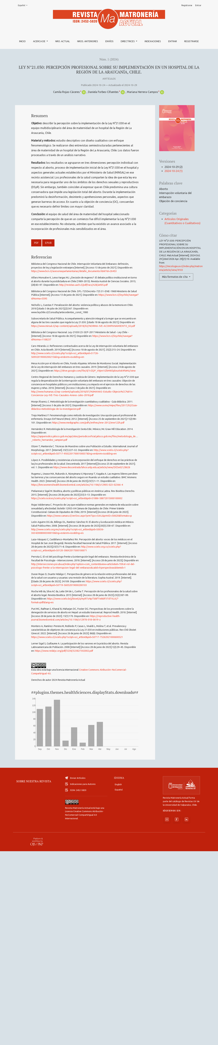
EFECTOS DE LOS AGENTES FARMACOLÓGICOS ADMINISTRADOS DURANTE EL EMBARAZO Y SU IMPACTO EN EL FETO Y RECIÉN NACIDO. (105, 802)
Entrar (172, 41)
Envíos (109, 41)
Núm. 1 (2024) (109, 59)
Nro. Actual (62, 41)
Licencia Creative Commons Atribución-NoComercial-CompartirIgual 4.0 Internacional (84, 1008)
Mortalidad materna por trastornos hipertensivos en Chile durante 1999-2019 (111, 859)
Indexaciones (153, 41)
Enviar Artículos (75, 971)
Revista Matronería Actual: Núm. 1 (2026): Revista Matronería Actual (123, 883)
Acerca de (39, 41)
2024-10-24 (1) (174, 170)
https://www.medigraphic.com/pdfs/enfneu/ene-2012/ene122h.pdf (88, 422)
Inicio (22, 41)
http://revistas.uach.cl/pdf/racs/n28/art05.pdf (83, 285)
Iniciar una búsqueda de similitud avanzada (61, 899)
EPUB (48, 242)
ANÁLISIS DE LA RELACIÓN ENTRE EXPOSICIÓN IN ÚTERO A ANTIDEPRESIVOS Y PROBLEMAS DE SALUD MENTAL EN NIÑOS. (110, 822)
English (118, 978)
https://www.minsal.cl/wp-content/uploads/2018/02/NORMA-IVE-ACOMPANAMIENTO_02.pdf (83, 326)
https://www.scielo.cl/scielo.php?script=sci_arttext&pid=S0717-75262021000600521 (77, 637)
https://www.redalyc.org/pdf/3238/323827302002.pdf (64, 650)
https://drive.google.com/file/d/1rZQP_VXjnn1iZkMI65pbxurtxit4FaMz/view (95, 370)
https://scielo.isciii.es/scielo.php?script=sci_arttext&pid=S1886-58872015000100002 (76, 498)
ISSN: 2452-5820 (75, 983)
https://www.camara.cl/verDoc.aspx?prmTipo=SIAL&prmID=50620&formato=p (89, 515)
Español (24, 5)
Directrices (128, 41)
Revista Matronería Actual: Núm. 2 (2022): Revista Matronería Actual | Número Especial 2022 (133, 794)
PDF (36, 242)
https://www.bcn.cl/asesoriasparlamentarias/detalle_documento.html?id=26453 (74, 271)
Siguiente (130, 891)
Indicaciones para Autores (80, 977)
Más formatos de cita (175, 276)
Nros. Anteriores (87, 41)
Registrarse (191, 41)
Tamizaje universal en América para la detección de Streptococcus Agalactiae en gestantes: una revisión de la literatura (93, 871)
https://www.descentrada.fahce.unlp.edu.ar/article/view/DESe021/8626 (91, 467)
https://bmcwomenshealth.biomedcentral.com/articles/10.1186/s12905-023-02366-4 (77, 484)
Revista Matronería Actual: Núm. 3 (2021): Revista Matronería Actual (97, 814)
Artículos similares (28, 768)
